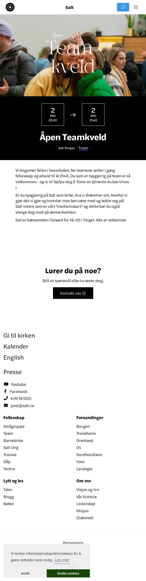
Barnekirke (13, 440)
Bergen (83, 426)
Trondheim (86, 433)
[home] (9, 7)
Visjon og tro (87, 489)
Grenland (84, 440)
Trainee (10, 454)
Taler (7, 489)
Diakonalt (84, 517)
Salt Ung (10, 447)
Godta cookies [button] (68, 573)
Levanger (84, 468)
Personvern (73, 542)
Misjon (82, 510)
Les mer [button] (62, 560)
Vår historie (86, 496)
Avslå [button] (25, 573)
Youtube (14, 384)
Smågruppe (13, 426)
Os (78, 447)
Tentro (9, 468)
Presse (12, 371)
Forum (83, 148)
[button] (136, 7)
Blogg (8, 496)
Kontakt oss (73, 293)
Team (8, 433)
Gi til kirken (19, 334)
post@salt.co (18, 405)
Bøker (8, 503)
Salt (69, 7)
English (13, 356)
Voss (80, 461)
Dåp (7, 461)
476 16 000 (17, 398)
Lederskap (85, 503)
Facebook (15, 391)
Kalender (15, 345)
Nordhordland (89, 454)
